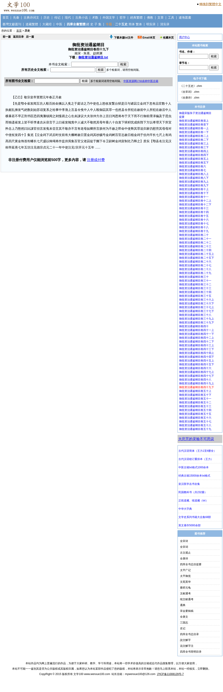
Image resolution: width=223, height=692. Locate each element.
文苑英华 (185, 581)
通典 (182, 605)
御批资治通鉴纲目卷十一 (194, 196)
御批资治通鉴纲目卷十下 (194, 193)
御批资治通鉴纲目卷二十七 (195, 265)
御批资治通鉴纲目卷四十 (194, 326)
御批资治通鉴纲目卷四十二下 (196, 341)
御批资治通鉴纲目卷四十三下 (196, 349)
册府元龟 (185, 587)
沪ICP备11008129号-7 (170, 674)
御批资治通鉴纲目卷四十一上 (196, 330)
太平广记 (185, 570)
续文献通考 (186, 599)
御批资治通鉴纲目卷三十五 (195, 295)
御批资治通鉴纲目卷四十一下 (196, 333)
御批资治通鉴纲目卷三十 (194, 276)
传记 (57, 17)
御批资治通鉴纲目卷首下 (194, 124)
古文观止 (185, 552)
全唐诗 (184, 558)
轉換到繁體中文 (210, 4)
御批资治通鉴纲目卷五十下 (195, 394)
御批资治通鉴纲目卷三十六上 (196, 299)
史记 (182, 628)
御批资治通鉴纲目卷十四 (194, 212)
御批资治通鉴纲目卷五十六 (195, 417)
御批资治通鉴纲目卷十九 (194, 231)
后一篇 (30, 36)
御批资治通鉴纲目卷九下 (194, 185)
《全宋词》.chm (189, 91)
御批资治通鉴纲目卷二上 (194, 136)
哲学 (123, 17)
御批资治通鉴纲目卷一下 (194, 132)
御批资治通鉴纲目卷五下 (194, 162)
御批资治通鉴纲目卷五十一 (195, 398)
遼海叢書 (185, 17)
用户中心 (184, 37)
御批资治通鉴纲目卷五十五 (195, 413)
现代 (68, 17)
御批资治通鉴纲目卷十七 (194, 223)
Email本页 (146, 37)
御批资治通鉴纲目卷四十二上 (196, 337)
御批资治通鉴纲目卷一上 (194, 128)
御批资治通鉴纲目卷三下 (194, 147)
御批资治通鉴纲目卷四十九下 (196, 387)
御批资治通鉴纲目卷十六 (194, 219)
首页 (5, 17)
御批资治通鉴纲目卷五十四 (195, 410)
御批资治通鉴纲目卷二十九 (195, 273)
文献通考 (185, 593)
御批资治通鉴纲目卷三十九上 (196, 318)
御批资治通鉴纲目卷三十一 (195, 280)
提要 (181, 116)
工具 (171, 17)
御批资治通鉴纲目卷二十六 (195, 261)
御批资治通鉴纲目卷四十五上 (196, 360)
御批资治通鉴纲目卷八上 (194, 174)
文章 (160, 17)
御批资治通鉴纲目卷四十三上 (196, 345)
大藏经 (47, 24)
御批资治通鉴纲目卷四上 (194, 151)
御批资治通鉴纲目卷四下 (194, 155)
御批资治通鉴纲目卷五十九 (195, 429)
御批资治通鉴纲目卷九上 (194, 181)
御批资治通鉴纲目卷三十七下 (196, 311)
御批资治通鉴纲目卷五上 (194, 158)
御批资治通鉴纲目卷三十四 (195, 292)
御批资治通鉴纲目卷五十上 (195, 391)
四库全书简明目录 (191, 651)
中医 (59, 24)
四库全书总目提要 (191, 564)
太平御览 (185, 576)
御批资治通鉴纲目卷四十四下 (196, 356)
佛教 (150, 17)
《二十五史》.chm (191, 86)
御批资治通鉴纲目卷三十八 (195, 314)
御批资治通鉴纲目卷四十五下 (196, 364)
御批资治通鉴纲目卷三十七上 (196, 307)
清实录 (164, 24)
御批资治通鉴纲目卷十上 (194, 189)
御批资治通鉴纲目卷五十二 (195, 402)
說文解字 (185, 640)
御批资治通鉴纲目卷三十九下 (196, 322)
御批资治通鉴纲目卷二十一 (195, 238)
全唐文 (184, 616)
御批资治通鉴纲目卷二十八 (195, 269)
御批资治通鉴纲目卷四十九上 (196, 383)
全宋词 (184, 546)
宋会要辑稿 (186, 610)
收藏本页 (167, 37)
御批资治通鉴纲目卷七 (192, 170)
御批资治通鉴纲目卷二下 (194, 139)
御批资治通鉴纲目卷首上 (194, 120)
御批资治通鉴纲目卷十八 (194, 227)
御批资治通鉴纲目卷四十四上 (196, 353)
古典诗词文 (31, 17)
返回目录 (18, 36)
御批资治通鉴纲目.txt (93, 57)
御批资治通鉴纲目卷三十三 (195, 288)
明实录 (151, 24)
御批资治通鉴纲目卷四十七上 (196, 372)
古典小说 (81, 17)
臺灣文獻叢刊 (11, 24)
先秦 (16, 17)
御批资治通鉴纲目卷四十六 (195, 368)
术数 (95, 17)
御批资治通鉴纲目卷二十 (194, 234)
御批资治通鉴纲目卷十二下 (195, 204)
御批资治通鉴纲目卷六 (192, 166)
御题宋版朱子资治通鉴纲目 (195, 113)
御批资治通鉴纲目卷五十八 (195, 425)
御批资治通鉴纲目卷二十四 (195, 250)
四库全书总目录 (189, 634)
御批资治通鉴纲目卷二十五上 (196, 254)
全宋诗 (184, 541)
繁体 (139, 24)
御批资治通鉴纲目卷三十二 (195, 284)
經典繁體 (136, 17)
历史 (46, 17)
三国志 (184, 622)
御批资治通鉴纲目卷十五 (194, 215)
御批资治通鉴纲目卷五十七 (195, 421)
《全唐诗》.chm (189, 97)
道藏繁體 (32, 24)
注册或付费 (96, 160)
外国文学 (109, 17)
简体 (132, 24)
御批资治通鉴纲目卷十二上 (195, 200)
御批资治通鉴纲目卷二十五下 (196, 257)
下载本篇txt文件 (121, 37)
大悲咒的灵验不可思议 (196, 439)
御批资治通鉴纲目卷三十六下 (196, 303)
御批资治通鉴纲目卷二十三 (195, 246)
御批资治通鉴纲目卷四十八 (195, 379)
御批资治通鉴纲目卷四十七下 (196, 375)
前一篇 (7, 36)
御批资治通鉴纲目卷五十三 (195, 406)
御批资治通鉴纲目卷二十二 (195, 242)
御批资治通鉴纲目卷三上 (194, 143)
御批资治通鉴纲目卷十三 (194, 208)
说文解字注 (186, 645)
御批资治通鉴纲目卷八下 (194, 177)
